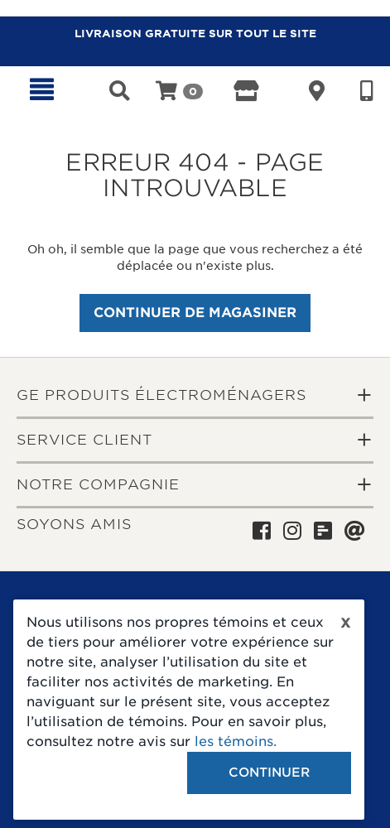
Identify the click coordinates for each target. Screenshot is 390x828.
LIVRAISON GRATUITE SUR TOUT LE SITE (195, 33)
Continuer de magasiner (195, 312)
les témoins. (236, 741)
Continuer (269, 772)
